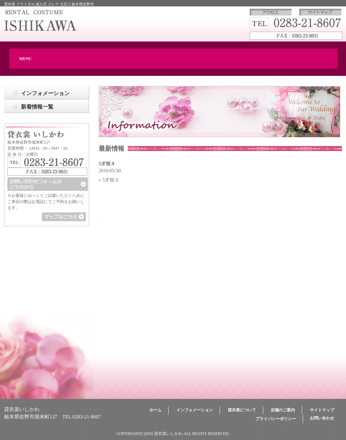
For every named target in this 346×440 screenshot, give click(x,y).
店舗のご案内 (283, 410)
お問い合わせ (322, 418)
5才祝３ (110, 179)
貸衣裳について (242, 410)
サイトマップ (322, 410)
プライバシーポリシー (275, 418)
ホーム (155, 410)
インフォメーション (194, 410)
